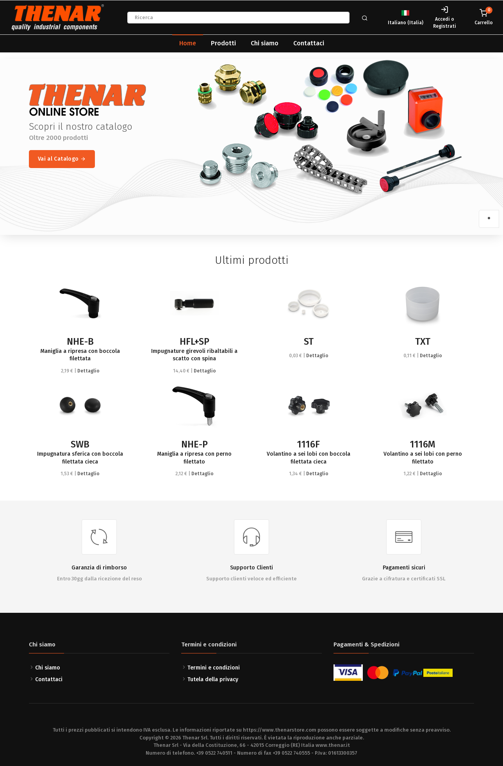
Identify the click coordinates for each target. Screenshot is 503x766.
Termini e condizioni (213, 667)
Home (187, 43)
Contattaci (308, 43)
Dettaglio (88, 371)
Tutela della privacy (212, 679)
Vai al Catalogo (62, 159)
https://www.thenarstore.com (279, 730)
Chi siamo (264, 43)
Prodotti (223, 43)
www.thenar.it (333, 745)
